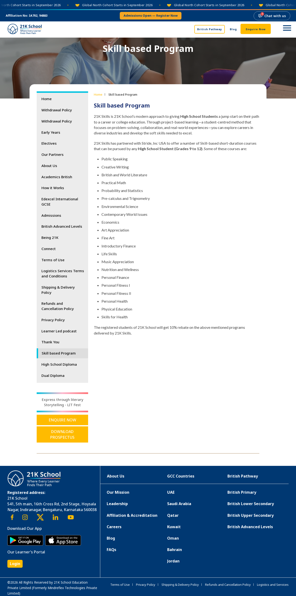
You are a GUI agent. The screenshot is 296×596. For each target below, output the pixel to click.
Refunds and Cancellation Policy (57, 306)
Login (15, 563)
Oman (173, 538)
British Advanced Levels (61, 226)
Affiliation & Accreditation (132, 515)
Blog (233, 29)
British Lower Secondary (250, 503)
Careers (114, 526)
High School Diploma (59, 364)
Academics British (56, 176)
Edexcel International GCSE (59, 202)
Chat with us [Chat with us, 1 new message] (272, 15)
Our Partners (52, 154)
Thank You (50, 342)
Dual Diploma (53, 375)
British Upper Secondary (250, 515)
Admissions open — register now (151, 15)
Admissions (51, 215)
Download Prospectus (62, 434)
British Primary (241, 492)
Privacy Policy (53, 319)
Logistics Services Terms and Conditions (62, 273)
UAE (171, 492)
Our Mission (118, 492)
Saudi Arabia (179, 503)
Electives (49, 143)
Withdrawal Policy (56, 110)
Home (46, 98)
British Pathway (209, 29)
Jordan (173, 561)
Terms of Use (53, 259)
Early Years (50, 132)
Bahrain (174, 549)
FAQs (111, 549)
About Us (49, 165)
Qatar (173, 515)
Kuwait (174, 526)
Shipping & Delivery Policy (58, 290)
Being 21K (49, 237)
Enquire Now (256, 29)
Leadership (117, 503)
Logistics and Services (273, 584)
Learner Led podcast (59, 331)
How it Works (52, 187)
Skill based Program (59, 353)
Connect (48, 248)
